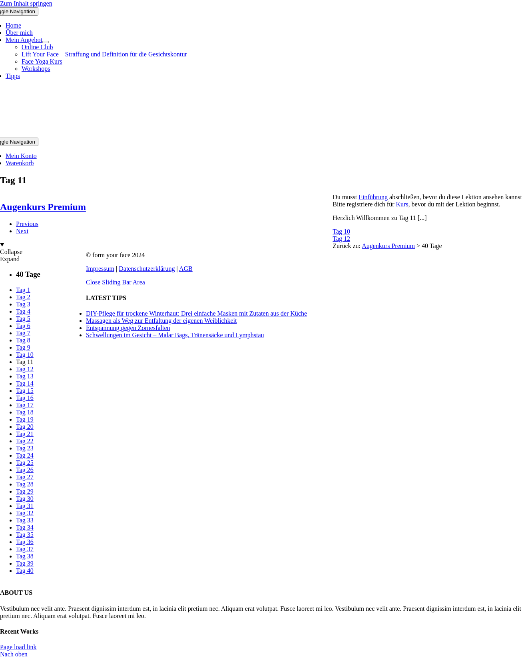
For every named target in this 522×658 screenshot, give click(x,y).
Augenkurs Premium (388, 245)
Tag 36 (25, 541)
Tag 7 (23, 333)
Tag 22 (25, 441)
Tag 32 (25, 513)
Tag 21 (25, 433)
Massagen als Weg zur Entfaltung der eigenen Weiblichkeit (161, 320)
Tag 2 (23, 297)
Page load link (18, 647)
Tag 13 (25, 376)
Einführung (373, 197)
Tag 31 (25, 505)
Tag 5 (23, 318)
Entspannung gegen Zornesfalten (128, 327)
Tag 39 (25, 563)
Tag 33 (25, 520)
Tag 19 (25, 419)
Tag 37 (25, 549)
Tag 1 (23, 289)
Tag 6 (23, 325)
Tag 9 (23, 347)
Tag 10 (341, 231)
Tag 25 (25, 462)
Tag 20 (25, 426)
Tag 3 (23, 304)
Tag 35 (25, 534)
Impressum (100, 268)
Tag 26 (25, 469)
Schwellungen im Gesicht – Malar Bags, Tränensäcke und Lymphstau (175, 335)
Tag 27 (25, 477)
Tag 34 (25, 527)
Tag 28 (25, 484)
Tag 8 (23, 340)
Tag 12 (341, 238)
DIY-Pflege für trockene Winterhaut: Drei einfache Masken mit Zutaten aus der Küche (196, 313)
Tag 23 (25, 448)
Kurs (402, 204)
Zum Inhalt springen (26, 3)
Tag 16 (25, 397)
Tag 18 (25, 412)
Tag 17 (25, 405)
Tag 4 (23, 311)
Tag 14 (25, 383)
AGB (186, 268)
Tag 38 (25, 556)
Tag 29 (25, 491)
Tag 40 (25, 570)
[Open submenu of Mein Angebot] (45, 42)
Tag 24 (25, 455)
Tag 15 (25, 390)
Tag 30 (25, 498)
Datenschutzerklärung (147, 268)
